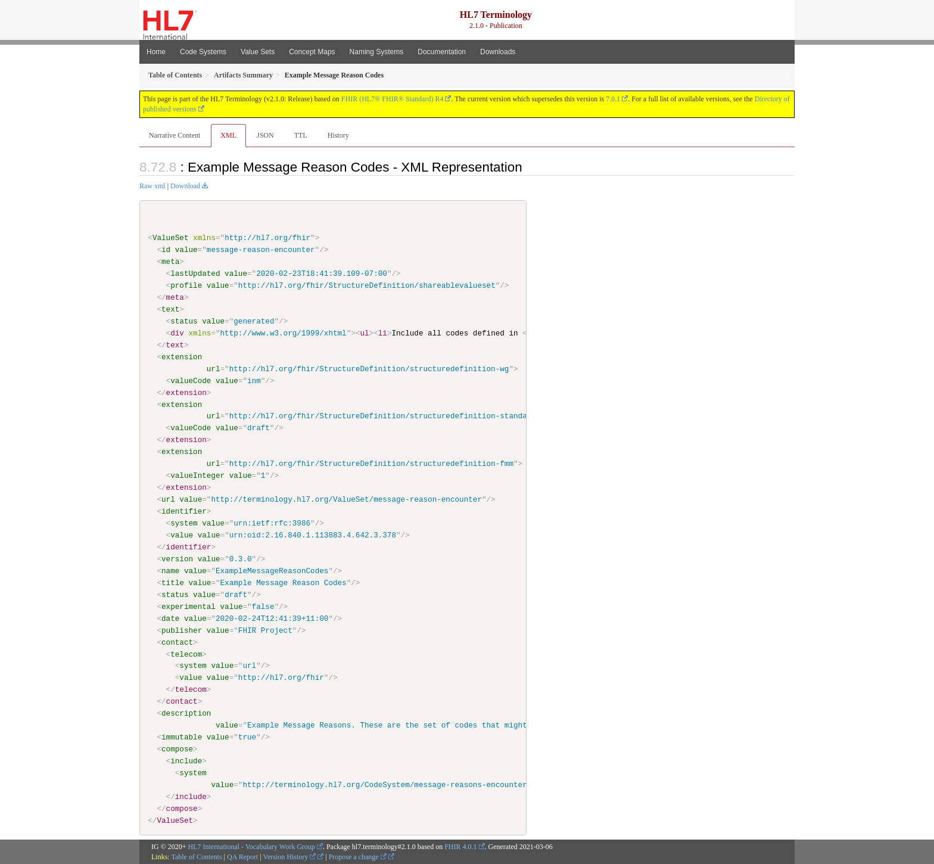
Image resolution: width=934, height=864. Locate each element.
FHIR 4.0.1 (460, 846)
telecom (186, 653)
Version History (289, 856)
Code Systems (203, 52)
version (177, 558)
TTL (300, 135)
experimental (188, 606)
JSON (265, 135)
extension (181, 357)
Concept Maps (312, 52)
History (338, 135)
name (170, 570)
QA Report (242, 856)
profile (186, 285)
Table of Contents (196, 856)
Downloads (497, 52)
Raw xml (152, 186)
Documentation (442, 52)
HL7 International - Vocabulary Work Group (251, 846)
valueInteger (197, 475)
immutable (181, 737)
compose (177, 748)
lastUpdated (195, 273)
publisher (181, 629)
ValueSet (170, 237)
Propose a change (358, 856)
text (170, 309)
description (186, 713)
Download (185, 186)
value (186, 249)
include (186, 760)
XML (228, 135)
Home (156, 52)
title (172, 582)
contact (177, 641)
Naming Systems (377, 52)
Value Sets (258, 52)
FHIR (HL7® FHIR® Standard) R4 (392, 99)
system (183, 523)
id (165, 249)
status (183, 321)
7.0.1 (613, 99)
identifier (184, 511)
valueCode (190, 380)
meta (170, 261)
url (213, 368)
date (170, 618)
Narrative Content (174, 135)
